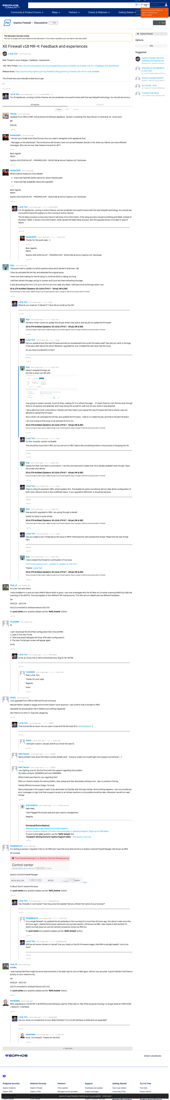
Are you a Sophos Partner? (37, 831)
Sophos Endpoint (9, 1088)
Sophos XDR (7, 1092)
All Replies (35, 104)
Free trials (143, 1088)
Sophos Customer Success (95, 1099)
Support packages (92, 1092)
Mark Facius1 (24, 754)
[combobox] (84, 5)
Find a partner (63, 1088)
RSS (151, 46)
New (161, 23)
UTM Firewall (35, 1099)
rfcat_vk (13, 585)
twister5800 (44, 94)
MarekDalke (15, 1001)
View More (68, 1048)
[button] (145, 5)
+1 (139, 4)
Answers (100, 104)
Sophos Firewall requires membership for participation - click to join (85, 1096)
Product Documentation (60, 831)
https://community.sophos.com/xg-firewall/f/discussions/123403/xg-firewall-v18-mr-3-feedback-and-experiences (68, 66)
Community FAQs (119, 1092)
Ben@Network (16, 846)
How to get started (119, 1088)
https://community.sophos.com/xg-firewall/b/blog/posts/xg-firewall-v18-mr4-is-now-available (57, 71)
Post (84, 882)
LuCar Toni (13, 54)
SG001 (13, 697)
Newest (76, 109)
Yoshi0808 (15, 622)
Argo (12, 265)
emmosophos (85, 726)
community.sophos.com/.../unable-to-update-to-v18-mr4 (51, 564)
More (55, 23)
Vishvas (13, 114)
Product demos (145, 1092)
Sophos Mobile (8, 1099)
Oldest (59, 109)
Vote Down (14, 129)
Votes (67, 109)
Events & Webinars (97, 12)
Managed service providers (68, 1092)
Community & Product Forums (26, 12)
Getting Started (126, 12)
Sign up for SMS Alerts (99, 831)
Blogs (55, 12)
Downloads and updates (94, 1088)
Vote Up (11, 129)
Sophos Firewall (146, 34)
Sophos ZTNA (35, 1092)
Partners (73, 12)
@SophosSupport (80, 831)
